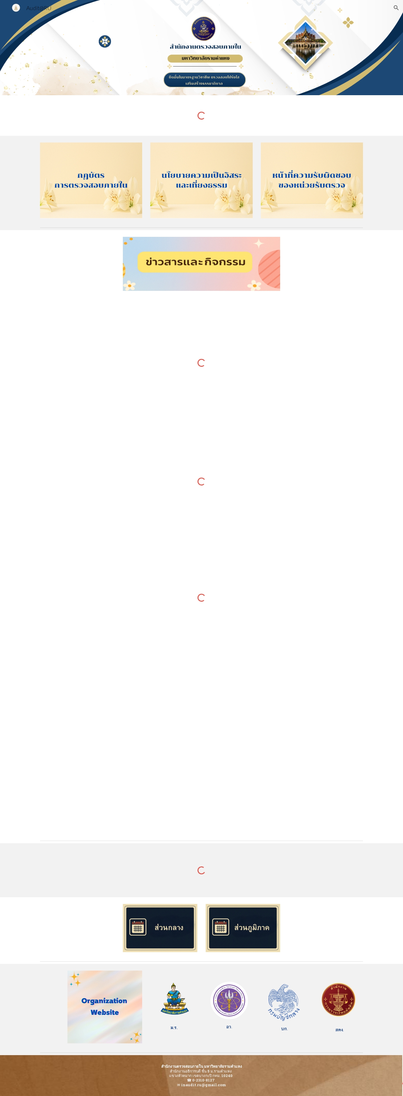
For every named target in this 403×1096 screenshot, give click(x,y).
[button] (396, 8)
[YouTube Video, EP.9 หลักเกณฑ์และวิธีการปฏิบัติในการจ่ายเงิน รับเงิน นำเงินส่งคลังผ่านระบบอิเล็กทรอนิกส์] (105, 793)
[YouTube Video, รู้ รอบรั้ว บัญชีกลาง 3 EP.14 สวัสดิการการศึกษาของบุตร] (105, 704)
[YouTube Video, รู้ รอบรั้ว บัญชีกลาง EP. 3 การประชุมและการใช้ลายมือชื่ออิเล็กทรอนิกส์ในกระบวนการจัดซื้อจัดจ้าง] (298, 704)
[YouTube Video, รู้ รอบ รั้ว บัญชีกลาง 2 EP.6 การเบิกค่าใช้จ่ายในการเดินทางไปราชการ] (298, 793)
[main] (173, 1027)
